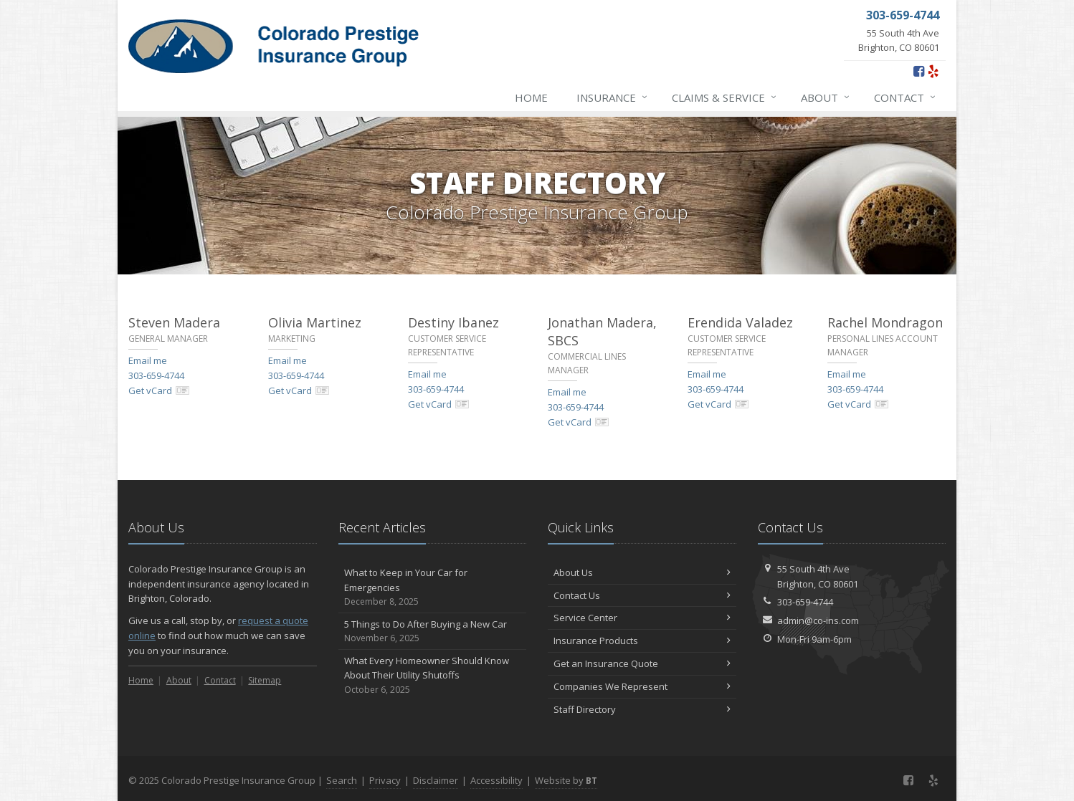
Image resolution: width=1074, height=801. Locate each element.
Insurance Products (642, 640)
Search (341, 780)
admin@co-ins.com (818, 620)
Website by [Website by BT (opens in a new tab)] (566, 780)
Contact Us (642, 595)
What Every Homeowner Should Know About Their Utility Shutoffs (432, 675)
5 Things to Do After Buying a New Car (432, 632)
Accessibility (496, 780)
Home (531, 97)
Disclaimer (435, 780)
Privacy (385, 780)
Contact (905, 97)
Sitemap (264, 680)
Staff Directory (642, 709)
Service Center (642, 617)
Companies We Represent (642, 686)
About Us (642, 572)
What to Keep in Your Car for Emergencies (432, 587)
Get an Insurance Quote (642, 663)
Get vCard (159, 390)
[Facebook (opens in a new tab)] (918, 71)
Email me (147, 360)
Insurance (612, 97)
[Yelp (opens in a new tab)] (933, 71)
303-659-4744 (156, 375)
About (826, 97)
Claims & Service (725, 97)
